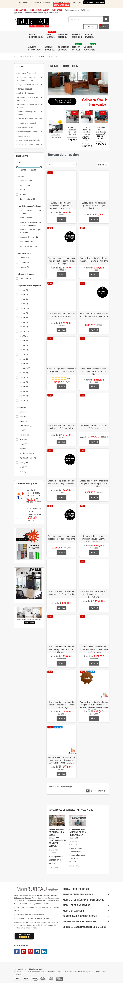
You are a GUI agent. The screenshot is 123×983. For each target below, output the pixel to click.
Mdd (23, 194)
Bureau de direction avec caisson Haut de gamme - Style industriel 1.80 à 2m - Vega (61, 205)
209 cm (24, 345)
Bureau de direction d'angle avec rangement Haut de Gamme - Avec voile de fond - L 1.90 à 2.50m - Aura (61, 762)
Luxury (24, 444)
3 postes (24, 267)
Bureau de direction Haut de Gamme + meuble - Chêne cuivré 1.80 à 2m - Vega (94, 649)
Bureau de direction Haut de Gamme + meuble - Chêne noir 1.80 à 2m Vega (62, 705)
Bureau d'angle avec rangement (31, 231)
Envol (23, 430)
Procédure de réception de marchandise (62, 972)
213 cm (24, 354)
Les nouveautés (72, 10)
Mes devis (86, 10)
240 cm (24, 386)
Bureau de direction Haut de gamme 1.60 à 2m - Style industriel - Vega (94, 205)
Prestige (24, 462)
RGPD (98, 972)
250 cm (24, 395)
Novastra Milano (28, 199)
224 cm (24, 372)
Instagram (37, 952)
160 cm (24, 299)
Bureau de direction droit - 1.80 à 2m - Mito (94, 427)
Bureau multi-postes (29, 246)
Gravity (24, 439)
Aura (23, 416)
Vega (23, 471)
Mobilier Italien (27, 453)
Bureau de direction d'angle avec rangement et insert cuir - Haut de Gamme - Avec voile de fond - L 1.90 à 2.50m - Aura (94, 706)
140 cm (24, 294)
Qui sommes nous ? (21, 972)
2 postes (24, 262)
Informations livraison (38, 972)
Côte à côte (25, 278)
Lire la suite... (54, 868)
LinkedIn (44, 952)
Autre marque (26, 180)
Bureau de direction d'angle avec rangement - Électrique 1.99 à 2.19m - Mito (94, 483)
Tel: (94, 2)
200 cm (24, 331)
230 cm (24, 377)
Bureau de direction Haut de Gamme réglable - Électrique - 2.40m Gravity (61, 649)
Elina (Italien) (26, 425)
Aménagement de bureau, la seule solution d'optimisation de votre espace (57, 838)
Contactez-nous (51, 13)
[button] (62, 101)
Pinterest (30, 952)
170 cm (24, 303)
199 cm (24, 326)
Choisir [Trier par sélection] (50, 164)
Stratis (24, 467)
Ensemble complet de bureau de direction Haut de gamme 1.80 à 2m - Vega (61, 261)
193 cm (24, 322)
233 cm (24, 382)
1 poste (24, 257)
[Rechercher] (88, 19)
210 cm (24, 349)
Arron (23, 412)
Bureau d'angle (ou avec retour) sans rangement (31, 224)
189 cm (24, 313)
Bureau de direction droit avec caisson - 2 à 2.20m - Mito (61, 427)
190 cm (24, 317)
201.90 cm (25, 336)
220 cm (24, 363)
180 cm (24, 308)
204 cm (24, 340)
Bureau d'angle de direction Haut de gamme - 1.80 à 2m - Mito (61, 370)
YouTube (23, 952)
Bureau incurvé (27, 241)
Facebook (17, 952)
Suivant (102, 791)
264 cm (24, 400)
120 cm (24, 290)
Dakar (23, 421)
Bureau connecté (28, 218)
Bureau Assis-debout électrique (31, 212)
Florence (24, 435)
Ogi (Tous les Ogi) (28, 458)
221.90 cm (25, 368)
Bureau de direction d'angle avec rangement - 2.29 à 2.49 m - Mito (94, 259)
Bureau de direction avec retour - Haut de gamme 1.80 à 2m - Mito (94, 371)
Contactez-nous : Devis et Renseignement (33, 919)
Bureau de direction (29, 237)
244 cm (24, 391)
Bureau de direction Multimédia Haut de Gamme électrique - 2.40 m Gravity (94, 594)
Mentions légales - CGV (86, 972)
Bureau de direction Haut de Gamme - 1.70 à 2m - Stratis (61, 593)
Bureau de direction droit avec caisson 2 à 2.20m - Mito (61, 314)
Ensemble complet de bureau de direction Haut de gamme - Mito (94, 314)
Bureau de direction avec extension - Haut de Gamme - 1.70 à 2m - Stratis (94, 539)
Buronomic (25, 185)
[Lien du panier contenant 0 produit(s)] (104, 26)
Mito (23, 448)
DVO (23, 190)
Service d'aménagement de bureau (28, 13)
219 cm (24, 359)
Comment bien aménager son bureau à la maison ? (77, 834)
